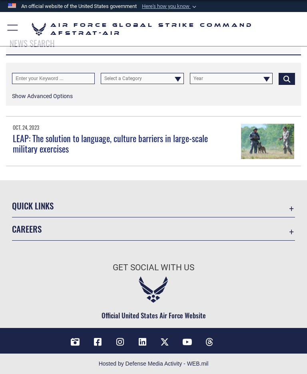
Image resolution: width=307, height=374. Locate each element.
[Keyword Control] (53, 78)
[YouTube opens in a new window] (187, 342)
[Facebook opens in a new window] (98, 342)
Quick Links (33, 205)
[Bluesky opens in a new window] (232, 339)
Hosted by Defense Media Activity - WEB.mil (154, 363)
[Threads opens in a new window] (209, 342)
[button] (170, 6)
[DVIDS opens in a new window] (75, 342)
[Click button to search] (287, 78)
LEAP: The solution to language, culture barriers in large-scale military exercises (110, 143)
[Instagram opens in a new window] (120, 342)
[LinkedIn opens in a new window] (142, 342)
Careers (27, 229)
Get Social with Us (153, 267)
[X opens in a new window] (165, 342)
